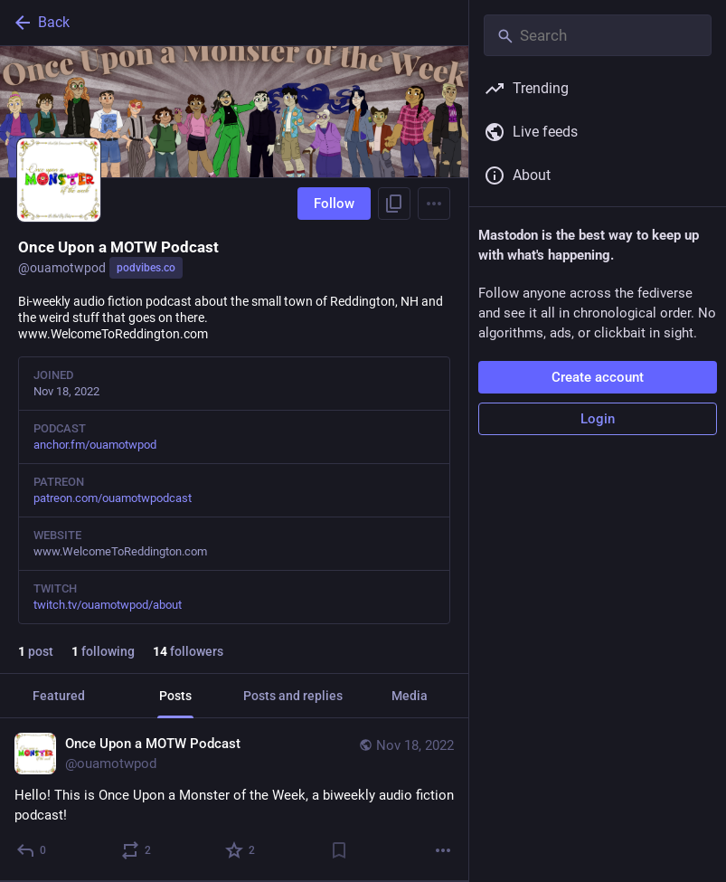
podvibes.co (146, 267)
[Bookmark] (339, 850)
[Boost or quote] (137, 850)
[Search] (598, 35)
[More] (443, 850)
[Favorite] (241, 850)
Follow (334, 203)
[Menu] (434, 203)
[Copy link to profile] (394, 203)
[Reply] (32, 850)
